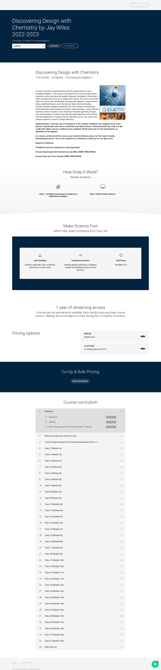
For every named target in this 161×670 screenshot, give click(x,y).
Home (14, 660)
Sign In (122, 5)
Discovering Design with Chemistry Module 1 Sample (80, 424)
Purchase (52, 46)
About (112, 5)
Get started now (139, 5)
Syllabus (80, 419)
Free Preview (70, 46)
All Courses (26, 660)
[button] (155, 664)
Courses (101, 5)
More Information (79, 380)
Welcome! (80, 415)
